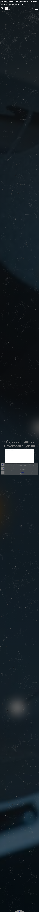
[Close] (33, 450)
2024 (19, 4)
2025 (22, 4)
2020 (10, 4)
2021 (13, 4)
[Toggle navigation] (36, 8)
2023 (16, 4)
